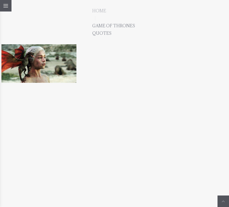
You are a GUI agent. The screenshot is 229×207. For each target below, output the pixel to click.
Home (99, 11)
